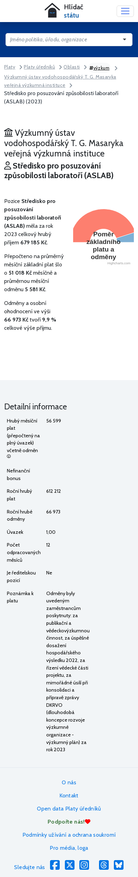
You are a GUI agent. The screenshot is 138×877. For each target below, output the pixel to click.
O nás (69, 782)
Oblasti (71, 67)
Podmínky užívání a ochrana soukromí (69, 835)
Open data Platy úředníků (69, 808)
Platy (9, 67)
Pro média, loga (69, 848)
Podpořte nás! (69, 821)
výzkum (99, 68)
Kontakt (69, 795)
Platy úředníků (39, 67)
